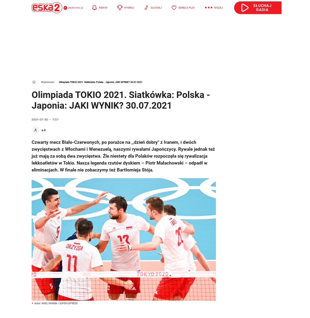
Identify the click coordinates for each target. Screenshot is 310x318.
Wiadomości (47, 82)
